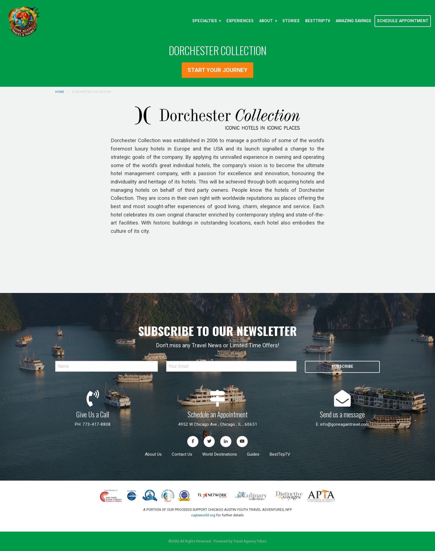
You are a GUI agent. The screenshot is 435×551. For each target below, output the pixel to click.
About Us (153, 454)
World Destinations (219, 454)
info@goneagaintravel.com (344, 424)
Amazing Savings (353, 21)
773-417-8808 (96, 424)
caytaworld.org (203, 515)
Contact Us (182, 454)
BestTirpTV (279, 454)
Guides (253, 454)
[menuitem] (206, 21)
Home (59, 92)
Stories (291, 21)
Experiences (240, 21)
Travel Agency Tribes (250, 541)
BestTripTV (317, 21)
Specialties (204, 21)
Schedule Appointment (402, 21)
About (266, 21)
